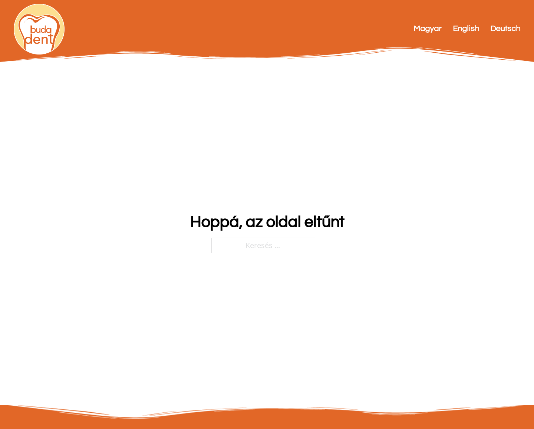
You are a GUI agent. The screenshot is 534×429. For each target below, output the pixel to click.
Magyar (427, 28)
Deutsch (505, 28)
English (466, 28)
